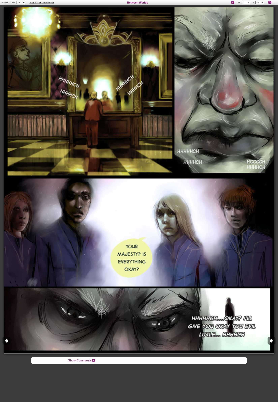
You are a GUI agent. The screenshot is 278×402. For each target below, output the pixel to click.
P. (253, 3)
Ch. (238, 3)
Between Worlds (137, 2)
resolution (9, 3)
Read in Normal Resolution (41, 3)
